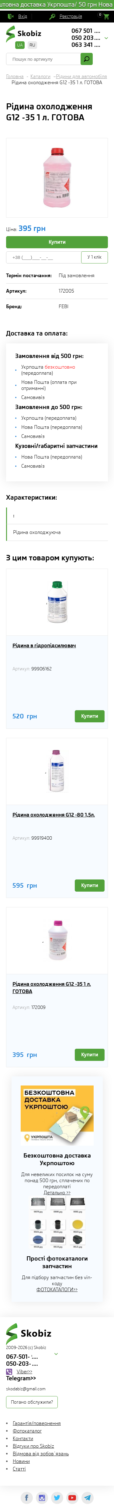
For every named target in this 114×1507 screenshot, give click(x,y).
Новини (21, 1461)
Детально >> (57, 1193)
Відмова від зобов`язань (41, 1454)
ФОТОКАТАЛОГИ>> (57, 1289)
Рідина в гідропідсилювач (44, 645)
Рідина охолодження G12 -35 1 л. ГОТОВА (51, 987)
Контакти (23, 1438)
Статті (19, 1469)
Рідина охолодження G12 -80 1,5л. (53, 815)
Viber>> (24, 1372)
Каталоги (40, 76)
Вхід (22, 16)
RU (32, 45)
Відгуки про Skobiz (33, 1446)
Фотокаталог (27, 1431)
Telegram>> (21, 1378)
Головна (15, 76)
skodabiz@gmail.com (26, 1388)
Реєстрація (71, 16)
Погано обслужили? (32, 1402)
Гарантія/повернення (37, 1423)
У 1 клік (95, 257)
